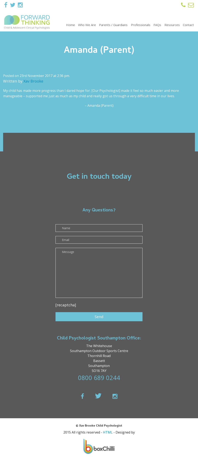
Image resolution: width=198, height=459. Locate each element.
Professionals (140, 25)
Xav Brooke (33, 81)
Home (70, 25)
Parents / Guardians (113, 25)
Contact (188, 25)
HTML (108, 432)
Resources (172, 25)
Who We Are (87, 25)
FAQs (157, 25)
